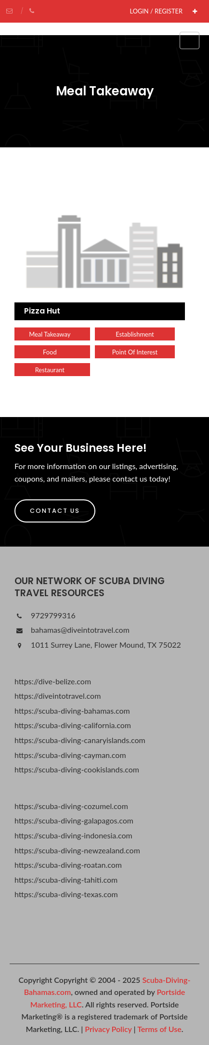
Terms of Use (159, 1028)
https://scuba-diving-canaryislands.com (79, 740)
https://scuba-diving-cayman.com (70, 754)
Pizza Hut (42, 310)
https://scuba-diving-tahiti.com (66, 879)
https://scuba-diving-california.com (72, 725)
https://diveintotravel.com (57, 695)
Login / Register (156, 11)
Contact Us (55, 511)
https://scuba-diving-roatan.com (68, 864)
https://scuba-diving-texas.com (66, 894)
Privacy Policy (108, 1028)
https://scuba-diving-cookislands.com (76, 769)
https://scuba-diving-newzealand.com (77, 850)
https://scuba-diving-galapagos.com (73, 820)
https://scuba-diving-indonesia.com (73, 835)
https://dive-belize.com (52, 681)
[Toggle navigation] (189, 40)
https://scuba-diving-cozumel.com (71, 805)
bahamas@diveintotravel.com (72, 629)
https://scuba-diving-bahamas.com (72, 710)
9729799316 (45, 615)
